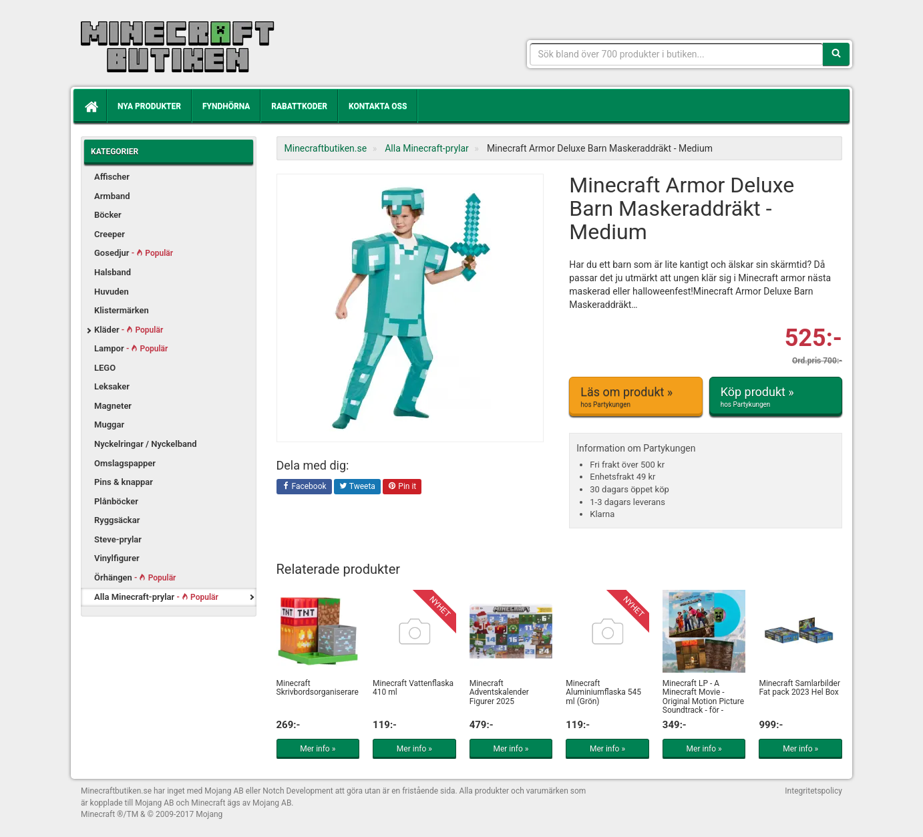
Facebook (304, 487)
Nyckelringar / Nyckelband (145, 444)
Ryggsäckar (117, 520)
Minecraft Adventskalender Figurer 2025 (499, 692)
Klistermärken (121, 310)
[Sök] (836, 54)
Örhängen (135, 577)
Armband (112, 196)
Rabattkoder (299, 106)
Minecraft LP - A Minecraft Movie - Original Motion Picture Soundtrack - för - (703, 697)
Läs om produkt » (635, 397)
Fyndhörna (226, 106)
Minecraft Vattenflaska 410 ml (413, 688)
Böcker (108, 215)
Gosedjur (133, 253)
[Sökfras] (677, 54)
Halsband (112, 272)
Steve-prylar (118, 539)
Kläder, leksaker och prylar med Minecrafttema (177, 46)
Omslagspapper (125, 463)
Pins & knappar (123, 482)
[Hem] (90, 106)
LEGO (105, 368)
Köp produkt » (776, 397)
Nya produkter (149, 106)
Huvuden (111, 292)
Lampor (131, 348)
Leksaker (112, 386)
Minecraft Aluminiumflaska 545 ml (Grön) (603, 692)
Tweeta (357, 487)
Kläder (128, 330)
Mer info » (317, 749)
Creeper (109, 234)
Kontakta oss (378, 106)
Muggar (109, 425)
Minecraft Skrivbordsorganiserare (317, 688)
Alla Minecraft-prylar (156, 597)
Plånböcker (116, 501)
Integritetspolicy (813, 791)
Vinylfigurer (117, 558)
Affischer (112, 177)
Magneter (113, 406)
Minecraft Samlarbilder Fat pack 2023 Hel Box (799, 688)
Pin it (402, 487)
